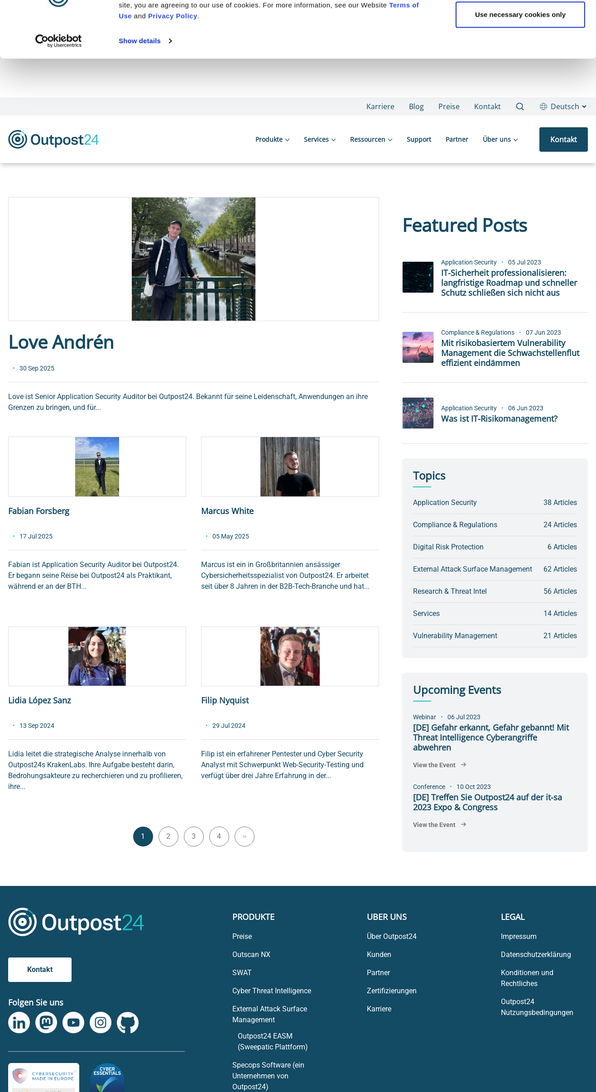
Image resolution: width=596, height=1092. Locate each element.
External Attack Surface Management (472, 569)
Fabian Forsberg (38, 510)
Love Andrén (61, 341)
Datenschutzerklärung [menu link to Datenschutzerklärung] (536, 954)
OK (520, 107)
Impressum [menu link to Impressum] (519, 936)
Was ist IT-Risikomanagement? (499, 418)
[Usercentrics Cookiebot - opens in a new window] (58, 162)
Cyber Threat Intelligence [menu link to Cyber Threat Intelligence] (271, 990)
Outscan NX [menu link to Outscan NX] (251, 954)
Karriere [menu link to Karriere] (379, 1009)
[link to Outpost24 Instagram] (100, 1022)
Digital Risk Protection (448, 547)
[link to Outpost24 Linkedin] (19, 1022)
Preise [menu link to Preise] (242, 936)
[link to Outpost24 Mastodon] (46, 1022)
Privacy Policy (172, 137)
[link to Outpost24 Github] (128, 1022)
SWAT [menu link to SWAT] (242, 972)
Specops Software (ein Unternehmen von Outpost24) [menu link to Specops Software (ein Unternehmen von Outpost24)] (268, 1076)
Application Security (469, 262)
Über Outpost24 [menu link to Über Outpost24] (392, 936)
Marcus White (227, 510)
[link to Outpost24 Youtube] (73, 1022)
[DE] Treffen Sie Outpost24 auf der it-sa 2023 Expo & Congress (487, 802)
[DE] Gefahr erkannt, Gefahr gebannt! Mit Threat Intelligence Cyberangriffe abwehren (491, 737)
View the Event (434, 765)
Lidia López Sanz (39, 700)
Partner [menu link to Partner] (378, 972)
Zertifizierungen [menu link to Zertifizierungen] (392, 990)
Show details (140, 162)
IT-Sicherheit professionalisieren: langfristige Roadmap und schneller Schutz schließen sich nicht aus (509, 282)
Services (426, 613)
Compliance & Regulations (477, 332)
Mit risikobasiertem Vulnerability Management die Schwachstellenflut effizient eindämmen (510, 352)
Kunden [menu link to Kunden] (379, 954)
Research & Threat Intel (450, 591)
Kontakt (40, 969)
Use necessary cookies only (520, 136)
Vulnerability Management (455, 635)
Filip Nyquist (225, 700)
